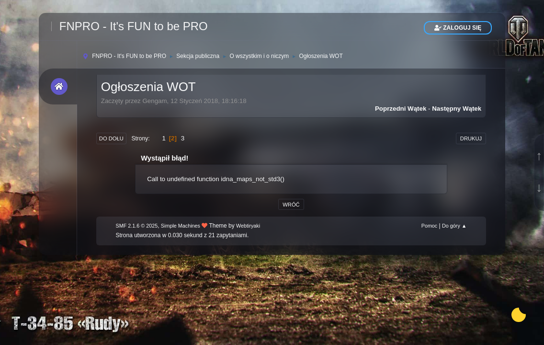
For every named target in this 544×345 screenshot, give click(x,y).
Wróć (291, 204)
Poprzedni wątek (400, 108)
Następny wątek (456, 108)
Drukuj (471, 138)
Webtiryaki (248, 226)
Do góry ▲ (454, 226)
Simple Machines (180, 226)
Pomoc (429, 226)
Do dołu (111, 138)
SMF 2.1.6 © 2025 (137, 226)
